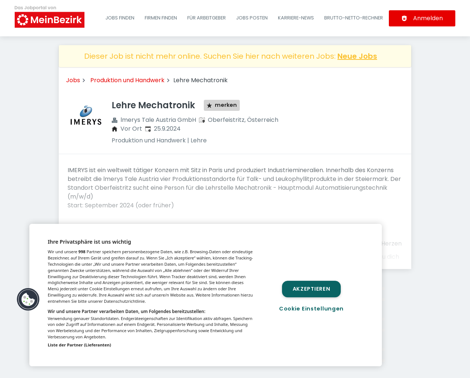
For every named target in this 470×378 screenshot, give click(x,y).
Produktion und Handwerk (127, 80)
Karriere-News (296, 18)
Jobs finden (119, 18)
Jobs (73, 80)
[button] (28, 299)
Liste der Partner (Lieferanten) (79, 345)
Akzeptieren (311, 288)
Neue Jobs (357, 56)
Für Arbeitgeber (206, 18)
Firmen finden (161, 18)
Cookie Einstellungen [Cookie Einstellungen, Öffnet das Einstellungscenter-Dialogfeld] (311, 308)
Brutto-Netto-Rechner (353, 18)
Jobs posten (252, 18)
